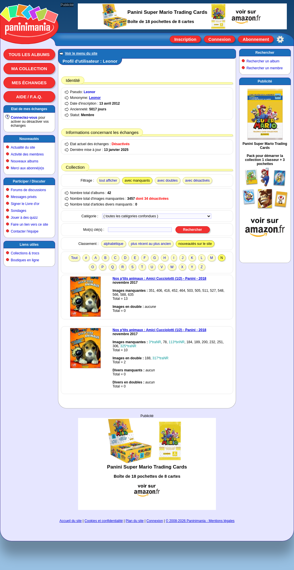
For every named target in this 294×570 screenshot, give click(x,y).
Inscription (185, 39)
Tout (74, 258)
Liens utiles (29, 245)
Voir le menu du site (81, 53)
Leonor (89, 92)
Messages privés (24, 197)
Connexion (219, 39)
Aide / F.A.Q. (29, 96)
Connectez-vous (24, 118)
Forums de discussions (28, 190)
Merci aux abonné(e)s (27, 168)
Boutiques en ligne (25, 260)
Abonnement (256, 39)
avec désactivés (197, 181)
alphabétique (113, 244)
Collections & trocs (25, 253)
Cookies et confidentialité (103, 521)
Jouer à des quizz (24, 218)
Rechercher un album (263, 61)
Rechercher (264, 53)
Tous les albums (29, 54)
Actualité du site (23, 147)
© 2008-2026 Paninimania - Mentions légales (200, 521)
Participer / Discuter (29, 181)
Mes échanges (29, 82)
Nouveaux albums (24, 161)
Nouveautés (29, 139)
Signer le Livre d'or (25, 204)
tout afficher (108, 181)
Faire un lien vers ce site (29, 224)
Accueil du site (70, 521)
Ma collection (29, 68)
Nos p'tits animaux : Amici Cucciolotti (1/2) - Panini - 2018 (159, 279)
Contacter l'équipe (24, 231)
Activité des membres (27, 154)
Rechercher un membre (265, 68)
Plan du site (135, 521)
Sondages (18, 211)
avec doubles (167, 181)
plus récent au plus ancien (151, 244)
